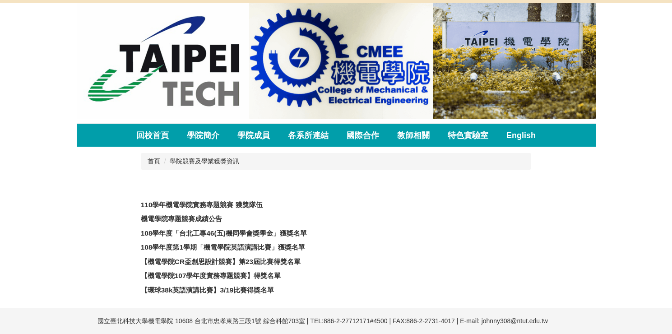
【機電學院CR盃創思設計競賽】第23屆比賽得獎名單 (221, 261)
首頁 (154, 161)
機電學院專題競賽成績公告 (181, 219)
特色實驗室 (468, 135)
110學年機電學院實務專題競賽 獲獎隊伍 (202, 205)
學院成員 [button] (253, 135)
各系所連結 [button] (308, 135)
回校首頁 (152, 135)
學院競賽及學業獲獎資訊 (204, 161)
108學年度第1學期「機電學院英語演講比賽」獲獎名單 (223, 247)
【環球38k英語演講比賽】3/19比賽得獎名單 (207, 290)
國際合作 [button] (363, 135)
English (521, 135)
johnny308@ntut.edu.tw (515, 321)
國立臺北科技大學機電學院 (135, 321)
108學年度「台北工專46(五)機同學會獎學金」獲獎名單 (224, 233)
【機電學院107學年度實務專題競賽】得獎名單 (211, 275)
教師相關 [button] (413, 135)
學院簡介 (203, 135)
